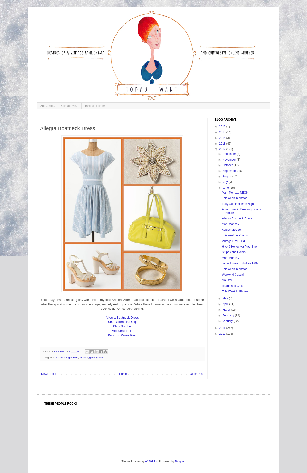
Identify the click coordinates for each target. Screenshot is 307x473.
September (230, 171)
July (226, 182)
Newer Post (48, 374)
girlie (92, 357)
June (226, 187)
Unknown (60, 351)
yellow (99, 357)
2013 (222, 143)
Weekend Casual (233, 274)
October (228, 165)
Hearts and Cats (232, 286)
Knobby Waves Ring (122, 335)
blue (75, 357)
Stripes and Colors (234, 252)
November (230, 159)
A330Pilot (151, 461)
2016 (222, 126)
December (230, 154)
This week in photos (234, 198)
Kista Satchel (122, 326)
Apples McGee (231, 229)
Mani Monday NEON (235, 192)
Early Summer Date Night (238, 204)
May (226, 298)
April (226, 304)
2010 (222, 333)
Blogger (180, 461)
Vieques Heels (122, 331)
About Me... (47, 106)
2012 (222, 149)
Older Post (196, 374)
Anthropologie (64, 357)
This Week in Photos (235, 291)
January (228, 321)
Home (123, 374)
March (227, 309)
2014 (222, 137)
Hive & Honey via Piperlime (239, 246)
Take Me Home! (95, 106)
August (227, 176)
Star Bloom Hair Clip (122, 322)
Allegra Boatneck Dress (122, 317)
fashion (84, 357)
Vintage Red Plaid (233, 241)
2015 (222, 132)
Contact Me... (69, 106)
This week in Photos (235, 235)
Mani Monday (230, 224)
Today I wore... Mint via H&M (240, 263)
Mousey (227, 280)
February (229, 315)
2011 (222, 328)
